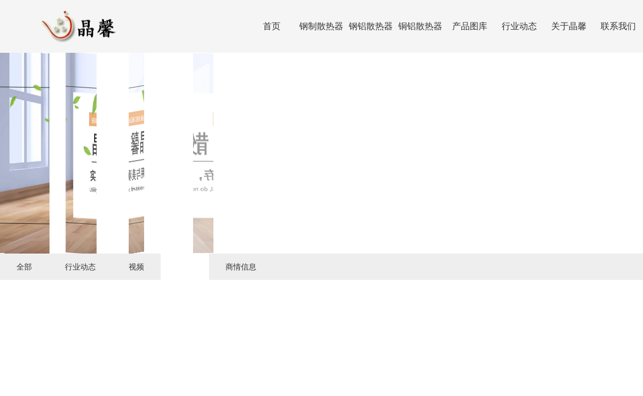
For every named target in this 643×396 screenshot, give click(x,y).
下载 (185, 266)
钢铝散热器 (371, 26)
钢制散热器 (321, 26)
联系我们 (618, 26)
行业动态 (519, 26)
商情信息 (241, 266)
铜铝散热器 (420, 26)
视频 (136, 266)
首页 (272, 26)
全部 (24, 266)
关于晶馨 (568, 26)
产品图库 (469, 26)
